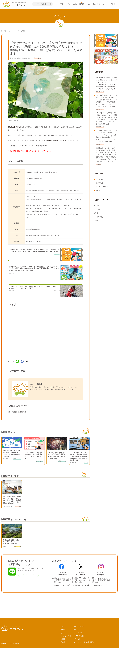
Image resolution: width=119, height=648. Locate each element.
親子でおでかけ (101, 179)
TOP (62, 626)
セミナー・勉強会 (102, 187)
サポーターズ (78, 633)
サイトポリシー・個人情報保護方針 (84, 642)
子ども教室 (99, 183)
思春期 (81, 4)
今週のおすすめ (90, 4)
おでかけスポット (103, 4)
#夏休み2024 (12, 412)
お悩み (75, 4)
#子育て (97, 213)
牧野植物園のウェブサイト (55, 140)
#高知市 (97, 205)
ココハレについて (79, 626)
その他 (98, 190)
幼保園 (113, 4)
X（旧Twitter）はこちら (80, 585)
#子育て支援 (98, 217)
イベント (69, 4)
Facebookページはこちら (60, 585)
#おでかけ (97, 209)
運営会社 (76, 630)
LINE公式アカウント (80, 636)
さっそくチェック (28, 575)
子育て (62, 4)
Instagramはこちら (99, 585)
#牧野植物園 (22, 412)
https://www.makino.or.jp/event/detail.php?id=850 (42, 235)
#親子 (96, 220)
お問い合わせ (78, 639)
